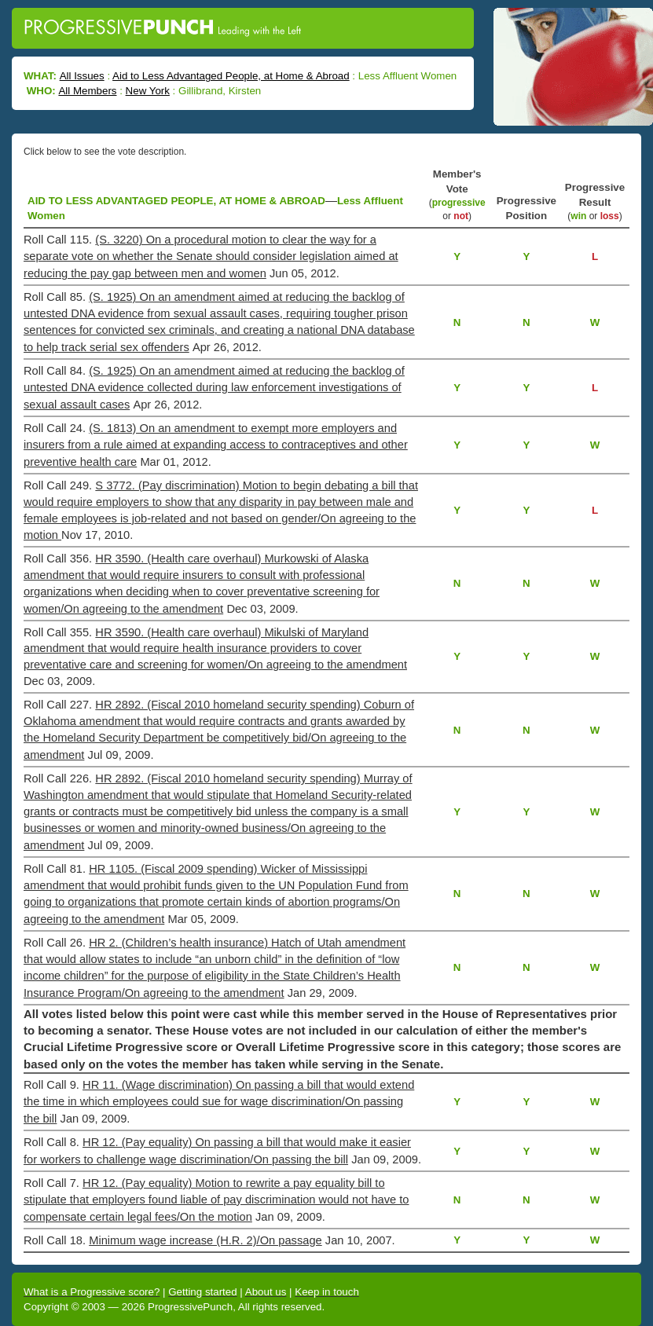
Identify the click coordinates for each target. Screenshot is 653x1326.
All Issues (82, 76)
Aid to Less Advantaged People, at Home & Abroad (231, 76)
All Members (87, 91)
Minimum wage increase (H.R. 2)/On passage (205, 1240)
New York (148, 91)
